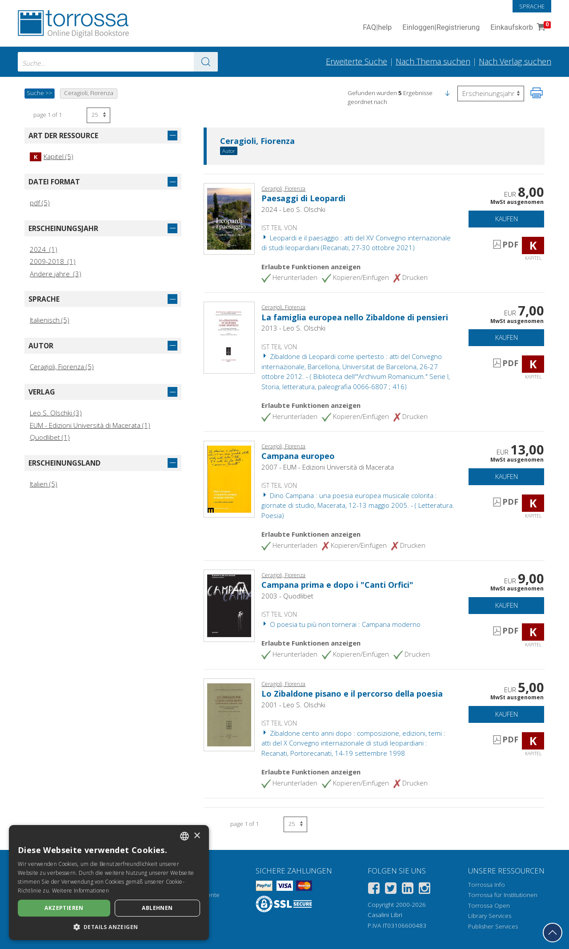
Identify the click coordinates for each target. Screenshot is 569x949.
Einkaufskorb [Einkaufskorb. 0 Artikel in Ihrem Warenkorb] (519, 28)
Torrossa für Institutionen (502, 895)
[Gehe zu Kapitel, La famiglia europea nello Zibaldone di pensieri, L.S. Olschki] (229, 336)
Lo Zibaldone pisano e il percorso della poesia (352, 693)
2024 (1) (43, 249)
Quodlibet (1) (50, 437)
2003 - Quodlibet (287, 595)
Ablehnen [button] (157, 908)
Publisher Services (493, 926)
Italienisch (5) (49, 319)
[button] (447, 93)
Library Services (489, 916)
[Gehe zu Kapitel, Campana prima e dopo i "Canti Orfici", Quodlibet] (229, 605)
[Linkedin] (407, 890)
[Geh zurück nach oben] (552, 932)
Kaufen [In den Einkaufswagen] (506, 219)
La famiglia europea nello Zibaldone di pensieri (354, 317)
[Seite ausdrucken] (537, 93)
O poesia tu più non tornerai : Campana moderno (341, 624)
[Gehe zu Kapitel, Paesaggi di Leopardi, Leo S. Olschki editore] (229, 217)
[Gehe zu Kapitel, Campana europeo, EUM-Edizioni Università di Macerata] (229, 478)
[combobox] (118, 62)
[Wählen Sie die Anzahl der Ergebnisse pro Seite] (98, 115)
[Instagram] (424, 890)
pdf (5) (40, 202)
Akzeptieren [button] (63, 908)
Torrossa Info (486, 885)
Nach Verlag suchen (515, 61)
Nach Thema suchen (433, 61)
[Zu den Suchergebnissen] (206, 62)
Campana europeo (298, 456)
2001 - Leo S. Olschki (293, 704)
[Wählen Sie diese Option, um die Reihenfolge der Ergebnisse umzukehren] (490, 93)
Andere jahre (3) (55, 273)
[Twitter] (390, 890)
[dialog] (109, 882)
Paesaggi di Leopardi (303, 198)
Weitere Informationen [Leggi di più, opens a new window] (80, 890)
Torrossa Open (489, 905)
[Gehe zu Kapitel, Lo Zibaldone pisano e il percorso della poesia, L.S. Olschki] (229, 714)
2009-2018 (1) (53, 261)
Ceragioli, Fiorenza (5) (62, 366)
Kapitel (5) (51, 156)
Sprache (532, 6)
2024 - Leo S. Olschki (293, 209)
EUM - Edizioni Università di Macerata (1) (90, 425)
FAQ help (377, 27)
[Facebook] (373, 890)
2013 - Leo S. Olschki (293, 327)
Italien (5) (43, 483)
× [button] (196, 836)
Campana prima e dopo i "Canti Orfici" (337, 584)
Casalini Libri (385, 915)
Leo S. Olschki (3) (56, 412)
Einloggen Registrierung (441, 27)
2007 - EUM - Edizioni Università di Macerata (327, 467)
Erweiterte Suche (356, 61)
